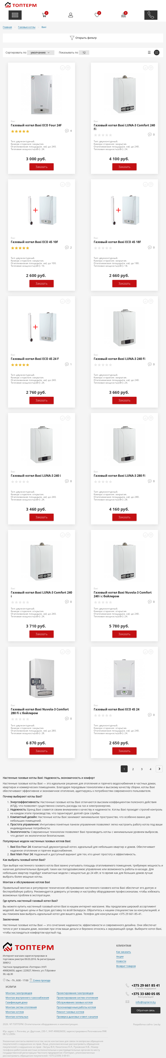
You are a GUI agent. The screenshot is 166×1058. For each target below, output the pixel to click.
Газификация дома (16, 1002)
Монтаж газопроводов (19, 993)
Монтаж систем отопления (21, 1007)
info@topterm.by (146, 1002)
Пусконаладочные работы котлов (76, 1007)
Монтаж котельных (17, 1016)
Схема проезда (39, 980)
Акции (120, 956)
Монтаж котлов (15, 1011)
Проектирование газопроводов (75, 993)
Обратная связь (146, 1010)
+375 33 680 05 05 (146, 993)
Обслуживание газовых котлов (75, 1002)
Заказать (42, 167)
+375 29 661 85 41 (146, 985)
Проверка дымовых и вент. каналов (77, 1016)
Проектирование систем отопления (77, 997)
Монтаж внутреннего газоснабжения (27, 997)
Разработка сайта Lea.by (146, 1024)
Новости (121, 961)
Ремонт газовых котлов (70, 1011)
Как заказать (123, 951)
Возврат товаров (126, 966)
